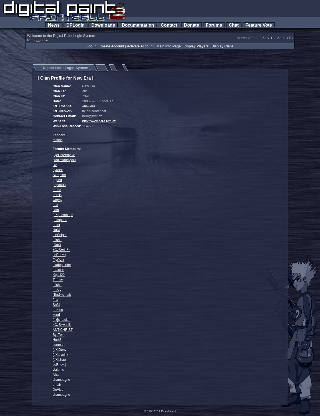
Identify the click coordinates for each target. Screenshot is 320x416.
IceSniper (60, 235)
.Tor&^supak (62, 295)
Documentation (138, 25)
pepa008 (59, 185)
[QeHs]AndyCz (64, 155)
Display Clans (222, 46)
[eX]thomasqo (63, 215)
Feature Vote (258, 25)
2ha (55, 300)
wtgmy (57, 200)
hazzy (57, 290)
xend (56, 315)
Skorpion (59, 175)
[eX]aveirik (60, 355)
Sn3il (56, 305)
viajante (58, 370)
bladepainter (62, 265)
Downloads (103, 25)
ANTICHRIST (63, 330)
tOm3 (57, 245)
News (54, 25)
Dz (55, 165)
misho (57, 240)
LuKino (58, 310)
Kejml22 (59, 275)
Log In (91, 46)
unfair (57, 385)
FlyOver (58, 260)
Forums (214, 25)
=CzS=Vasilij (62, 325)
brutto (57, 190)
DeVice (58, 390)
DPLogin (75, 25)
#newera (88, 106)
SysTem (59, 335)
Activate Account (140, 46)
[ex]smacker (62, 320)
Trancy (58, 280)
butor (56, 225)
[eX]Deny (59, 350)
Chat (233, 25)
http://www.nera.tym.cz (99, 121)
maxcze (58, 270)
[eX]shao (59, 360)
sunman (59, 345)
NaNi (56, 230)
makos (57, 140)
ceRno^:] (59, 255)
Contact (169, 25)
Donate (191, 25)
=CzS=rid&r (61, 250)
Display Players (196, 46)
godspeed (60, 220)
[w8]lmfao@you (64, 160)
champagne (61, 380)
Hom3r (58, 340)
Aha (56, 375)
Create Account (111, 46)
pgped (57, 180)
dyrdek (58, 170)
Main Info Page (169, 46)
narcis (57, 195)
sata (56, 210)
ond (55, 205)
